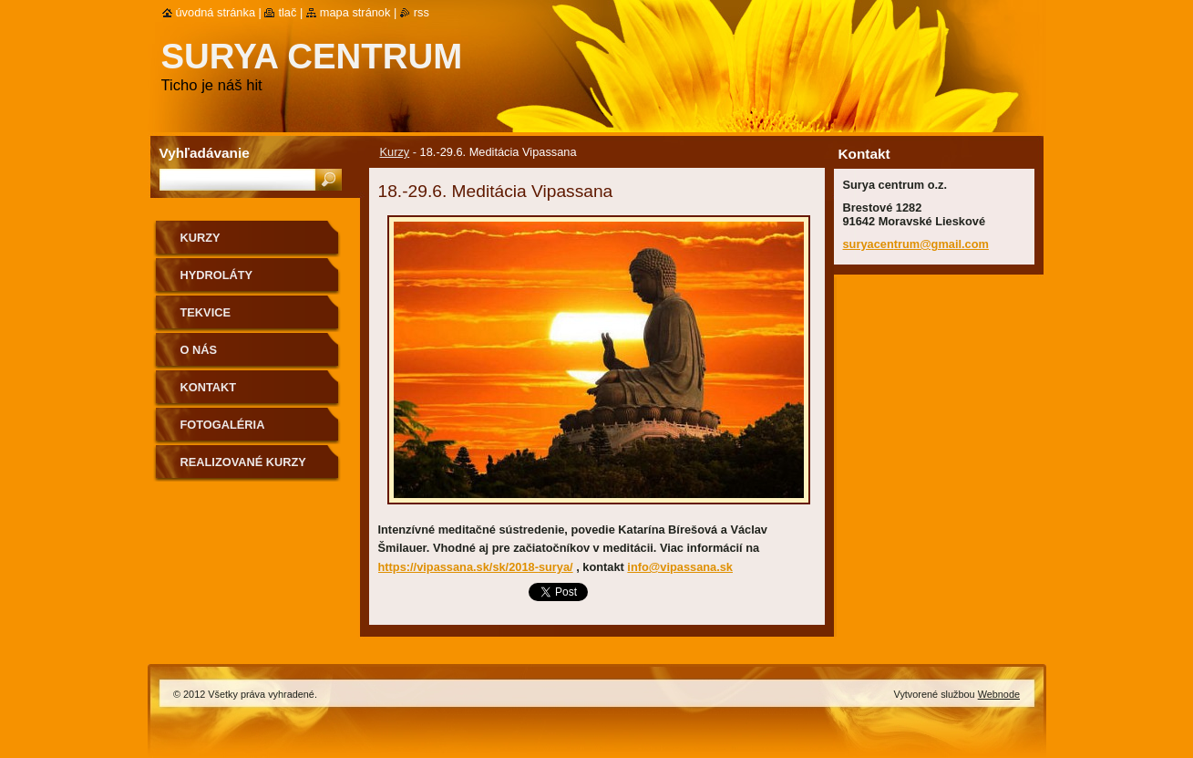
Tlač (287, 12)
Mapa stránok (355, 12)
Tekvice (205, 312)
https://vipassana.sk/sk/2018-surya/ (475, 567)
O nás (199, 350)
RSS (421, 12)
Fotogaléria (222, 424)
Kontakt (208, 387)
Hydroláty (216, 275)
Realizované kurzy (243, 462)
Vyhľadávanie (204, 153)
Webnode (999, 694)
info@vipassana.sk (680, 567)
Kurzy (395, 152)
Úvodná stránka (216, 12)
